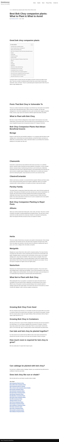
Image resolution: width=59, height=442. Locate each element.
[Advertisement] (29, 31)
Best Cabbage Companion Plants (17, 411)
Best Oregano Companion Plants (17, 403)
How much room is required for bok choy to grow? (20, 73)
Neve (2, 440)
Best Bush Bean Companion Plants (17, 392)
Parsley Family (13, 57)
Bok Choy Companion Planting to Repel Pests (19, 59)
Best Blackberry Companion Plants (17, 395)
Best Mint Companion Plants (16, 398)
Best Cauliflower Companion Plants (17, 405)
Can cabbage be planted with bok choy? (18, 74)
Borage (12, 52)
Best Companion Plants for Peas (17, 383)
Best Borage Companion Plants (17, 394)
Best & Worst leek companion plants (18, 384)
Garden (38, 2)
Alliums (12, 60)
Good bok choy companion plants (17, 46)
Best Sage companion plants (16, 406)
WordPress (11, 440)
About (43, 2)
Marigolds (13, 63)
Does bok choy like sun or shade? (17, 76)
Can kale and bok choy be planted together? (19, 71)
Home (34, 2)
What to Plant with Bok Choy (16, 49)
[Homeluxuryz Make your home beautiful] (5, 3)
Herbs (12, 62)
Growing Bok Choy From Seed (16, 68)
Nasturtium (13, 65)
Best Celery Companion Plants (16, 408)
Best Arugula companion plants (17, 389)
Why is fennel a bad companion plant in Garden (20, 387)
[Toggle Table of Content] (31, 45)
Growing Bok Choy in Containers (17, 70)
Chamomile (13, 54)
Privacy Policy (49, 2)
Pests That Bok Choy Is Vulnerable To (18, 48)
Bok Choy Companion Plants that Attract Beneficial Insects (21, 51)
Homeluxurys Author (14, 18)
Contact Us (55, 2)
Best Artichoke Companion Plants (17, 391)
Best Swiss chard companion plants (18, 397)
